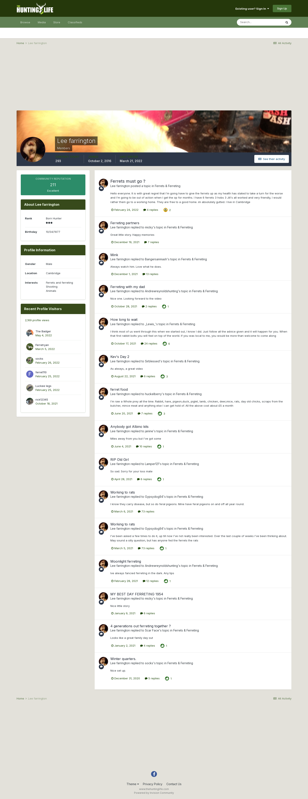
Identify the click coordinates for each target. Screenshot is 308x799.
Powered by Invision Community (154, 792)
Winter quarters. (123, 659)
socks (39, 358)
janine (149, 431)
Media (42, 22)
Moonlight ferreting (125, 561)
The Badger (43, 331)
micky (149, 227)
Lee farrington (120, 186)
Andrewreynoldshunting (161, 291)
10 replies (144, 446)
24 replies (149, 343)
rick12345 (41, 399)
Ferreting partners (124, 223)
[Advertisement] (154, 81)
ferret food (119, 389)
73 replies (146, 511)
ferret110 (41, 372)
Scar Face (152, 630)
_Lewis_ (150, 324)
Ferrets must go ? (127, 181)
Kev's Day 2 (119, 357)
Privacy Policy (152, 784)
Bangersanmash (156, 259)
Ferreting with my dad (127, 287)
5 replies (152, 678)
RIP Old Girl (119, 459)
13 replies (150, 274)
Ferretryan (42, 345)
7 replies (151, 242)
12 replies (151, 581)
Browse (25, 22)
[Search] (259, 22)
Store (56, 22)
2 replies (149, 306)
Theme (133, 784)
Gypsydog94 (154, 496)
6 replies (147, 376)
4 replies (150, 209)
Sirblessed (152, 361)
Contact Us (173, 784)
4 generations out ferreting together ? (140, 626)
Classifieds (75, 22)
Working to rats (122, 492)
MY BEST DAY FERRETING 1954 (136, 594)
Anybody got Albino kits (129, 426)
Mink (114, 255)
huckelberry (153, 394)
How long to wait (123, 319)
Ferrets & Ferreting (167, 186)
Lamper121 (152, 464)
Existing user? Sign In (252, 8)
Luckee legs (43, 386)
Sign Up (282, 8)
